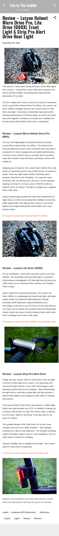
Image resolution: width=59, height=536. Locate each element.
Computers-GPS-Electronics (23, 512)
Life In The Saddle (23, 5)
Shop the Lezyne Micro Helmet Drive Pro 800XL (26, 216)
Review (26, 518)
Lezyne (7, 518)
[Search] (55, 6)
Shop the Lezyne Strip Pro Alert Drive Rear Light (26, 453)
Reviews (37, 518)
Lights (17, 518)
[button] (55, 18)
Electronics (44, 512)
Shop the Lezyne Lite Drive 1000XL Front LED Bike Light (30, 322)
